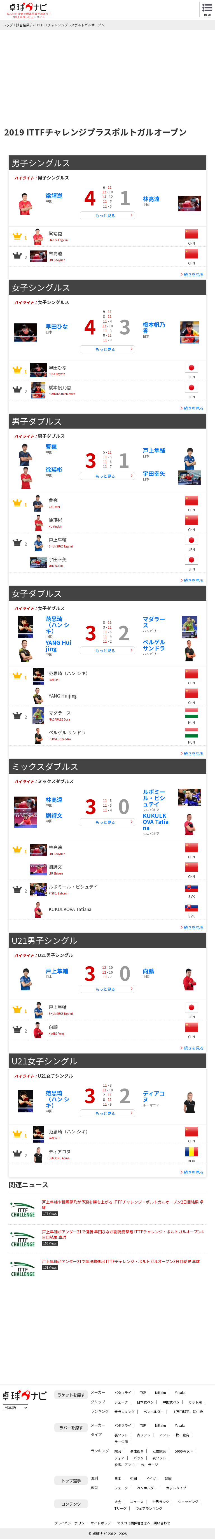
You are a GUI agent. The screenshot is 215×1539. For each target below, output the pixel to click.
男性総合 (137, 1451)
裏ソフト (121, 1434)
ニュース (136, 1501)
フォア (119, 1457)
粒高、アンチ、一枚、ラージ (136, 1464)
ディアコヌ (154, 1096)
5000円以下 (184, 1451)
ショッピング (188, 1501)
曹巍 (51, 446)
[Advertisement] (107, 72)
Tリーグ (120, 1508)
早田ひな (57, 326)
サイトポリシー (102, 1522)
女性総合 (159, 1451)
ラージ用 (121, 1441)
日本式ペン (145, 1402)
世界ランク (160, 1501)
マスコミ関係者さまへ (134, 1522)
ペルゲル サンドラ (154, 645)
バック (139, 1457)
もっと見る (105, 215)
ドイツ (151, 1478)
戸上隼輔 (154, 450)
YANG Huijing (59, 645)
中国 (133, 1478)
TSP (143, 1392)
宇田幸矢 (154, 473)
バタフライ (122, 1392)
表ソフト (143, 1434)
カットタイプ (176, 1487)
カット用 (195, 1402)
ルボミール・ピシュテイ (154, 798)
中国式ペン (171, 1402)
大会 (117, 1501)
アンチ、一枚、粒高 (174, 1434)
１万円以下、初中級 (188, 1411)
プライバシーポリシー (71, 1522)
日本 (117, 1478)
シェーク (121, 1402)
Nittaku (160, 1392)
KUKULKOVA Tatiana (156, 821)
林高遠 (151, 199)
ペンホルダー (154, 1411)
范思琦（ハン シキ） (57, 625)
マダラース (154, 622)
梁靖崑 (54, 195)
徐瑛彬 (54, 469)
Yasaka (180, 1392)
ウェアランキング (148, 1508)
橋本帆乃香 (154, 327)
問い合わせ (161, 1522)
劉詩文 (54, 815)
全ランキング (124, 1411)
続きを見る (194, 274)
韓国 (168, 1478)
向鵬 (148, 971)
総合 (117, 1451)
